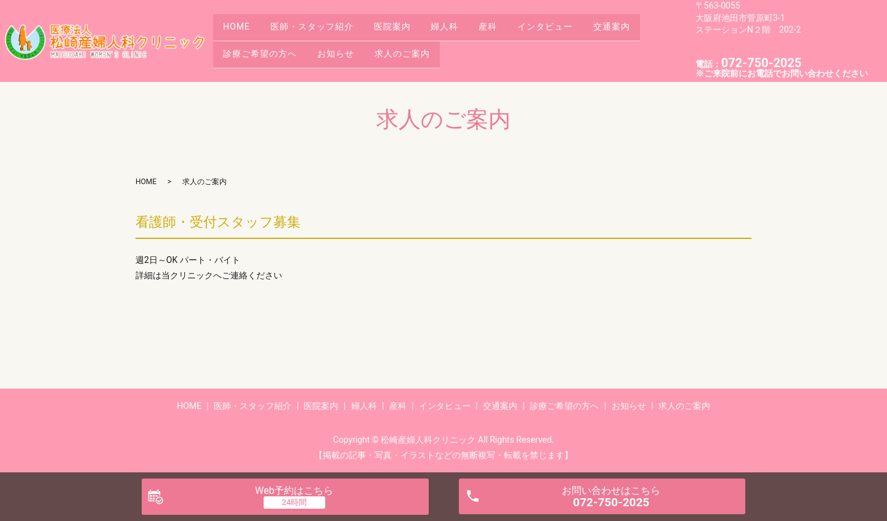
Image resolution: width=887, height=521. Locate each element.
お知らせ (344, 50)
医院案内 (405, 31)
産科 (513, 31)
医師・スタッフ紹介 (320, 31)
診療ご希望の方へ (263, 50)
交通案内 (648, 31)
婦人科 (464, 31)
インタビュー (576, 31)
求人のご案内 (416, 50)
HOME (239, 31)
